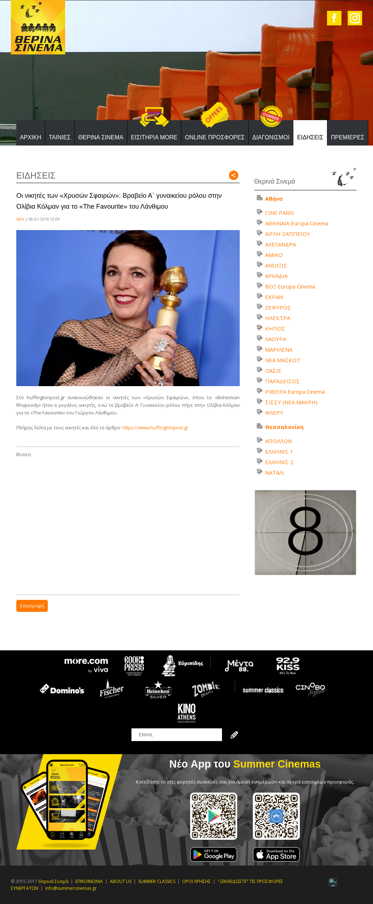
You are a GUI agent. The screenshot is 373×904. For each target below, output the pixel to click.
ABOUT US (120, 881)
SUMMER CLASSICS (156, 881)
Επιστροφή (32, 605)
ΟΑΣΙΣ (273, 370)
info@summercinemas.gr (71, 888)
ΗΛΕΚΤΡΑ (277, 318)
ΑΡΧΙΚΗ (30, 137)
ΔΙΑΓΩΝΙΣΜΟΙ (271, 137)
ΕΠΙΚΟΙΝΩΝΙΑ (89, 881)
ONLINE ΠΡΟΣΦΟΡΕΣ (215, 137)
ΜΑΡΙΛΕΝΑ (278, 349)
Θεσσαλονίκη (284, 426)
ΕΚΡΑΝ (274, 296)
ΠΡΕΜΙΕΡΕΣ (348, 137)
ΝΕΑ (20, 219)
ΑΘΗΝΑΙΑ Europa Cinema (296, 223)
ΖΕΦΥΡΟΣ (278, 307)
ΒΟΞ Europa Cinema (290, 286)
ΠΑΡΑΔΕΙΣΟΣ (282, 381)
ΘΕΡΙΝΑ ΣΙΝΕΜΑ (100, 137)
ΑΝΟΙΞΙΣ (276, 265)
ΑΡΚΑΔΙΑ (276, 275)
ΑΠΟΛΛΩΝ (278, 441)
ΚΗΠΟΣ (275, 328)
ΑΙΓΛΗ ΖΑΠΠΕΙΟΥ (287, 233)
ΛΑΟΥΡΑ (275, 339)
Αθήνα (273, 198)
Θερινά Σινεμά (53, 881)
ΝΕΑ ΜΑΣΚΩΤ (282, 360)
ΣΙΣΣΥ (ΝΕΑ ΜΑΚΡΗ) (291, 402)
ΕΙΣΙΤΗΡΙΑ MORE (154, 137)
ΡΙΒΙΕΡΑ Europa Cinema (295, 391)
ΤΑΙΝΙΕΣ (60, 137)
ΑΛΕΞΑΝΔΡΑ (280, 244)
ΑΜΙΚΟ (274, 254)
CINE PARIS (279, 212)
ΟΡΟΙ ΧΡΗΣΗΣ (196, 881)
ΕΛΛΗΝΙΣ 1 (279, 451)
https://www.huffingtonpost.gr (155, 427)
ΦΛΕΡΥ (274, 412)
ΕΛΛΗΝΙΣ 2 (279, 462)
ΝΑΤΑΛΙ (274, 472)
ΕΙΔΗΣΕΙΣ (310, 137)
